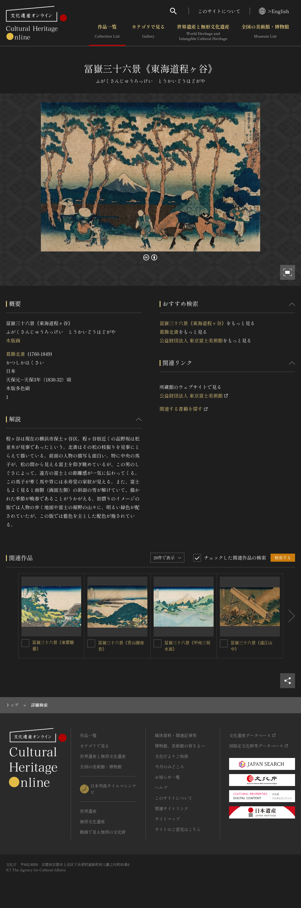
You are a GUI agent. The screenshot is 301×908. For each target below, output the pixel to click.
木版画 (13, 340)
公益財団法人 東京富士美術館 (191, 340)
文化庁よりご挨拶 (171, 756)
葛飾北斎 (15, 353)
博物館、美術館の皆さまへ (180, 746)
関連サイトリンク (171, 808)
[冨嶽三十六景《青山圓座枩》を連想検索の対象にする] (91, 643)
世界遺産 (88, 811)
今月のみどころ (169, 767)
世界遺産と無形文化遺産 (203, 32)
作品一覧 (107, 32)
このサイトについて (219, 11)
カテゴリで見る (148, 32)
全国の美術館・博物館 (265, 32)
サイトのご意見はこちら (178, 829)
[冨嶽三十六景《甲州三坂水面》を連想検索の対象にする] (157, 643)
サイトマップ (167, 819)
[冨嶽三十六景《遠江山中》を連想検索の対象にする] (224, 643)
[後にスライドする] (289, 615)
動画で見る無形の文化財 (103, 832)
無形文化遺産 (92, 821)
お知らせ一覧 (167, 777)
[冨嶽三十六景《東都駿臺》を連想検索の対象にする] (25, 643)
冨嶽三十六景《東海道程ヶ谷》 (193, 323)
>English (274, 11)
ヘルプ (161, 787)
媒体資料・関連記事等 (176, 735)
